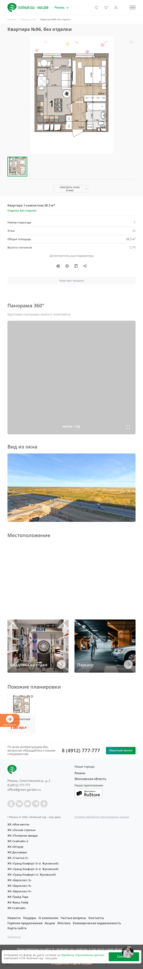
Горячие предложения (24, 923)
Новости (14, 918)
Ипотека (64, 923)
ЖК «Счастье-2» (17, 858)
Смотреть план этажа (70, 188)
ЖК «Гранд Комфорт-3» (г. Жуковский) (32, 863)
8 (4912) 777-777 (81, 750)
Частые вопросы (73, 918)
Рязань (79, 773)
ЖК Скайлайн (16, 908)
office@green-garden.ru (24, 790)
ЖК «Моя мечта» (18, 824)
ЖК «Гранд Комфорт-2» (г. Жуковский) (32, 869)
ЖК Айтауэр (15, 846)
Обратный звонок (121, 750)
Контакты (96, 918)
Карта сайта (17, 928)
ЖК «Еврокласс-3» (19, 880)
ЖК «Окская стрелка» (21, 830)
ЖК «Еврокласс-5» (19, 891)
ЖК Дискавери (17, 852)
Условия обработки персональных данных (101, 817)
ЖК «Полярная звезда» (22, 835)
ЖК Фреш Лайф (17, 902)
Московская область (90, 779)
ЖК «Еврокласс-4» (19, 885)
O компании (48, 918)
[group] (71, 95)
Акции (50, 923)
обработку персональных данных (82, 955)
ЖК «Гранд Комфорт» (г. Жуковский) (31, 874)
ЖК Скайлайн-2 (17, 841)
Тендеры (29, 918)
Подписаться (9, 720)
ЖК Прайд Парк (17, 897)
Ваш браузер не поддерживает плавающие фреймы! (71, 487)
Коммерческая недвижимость (97, 923)
